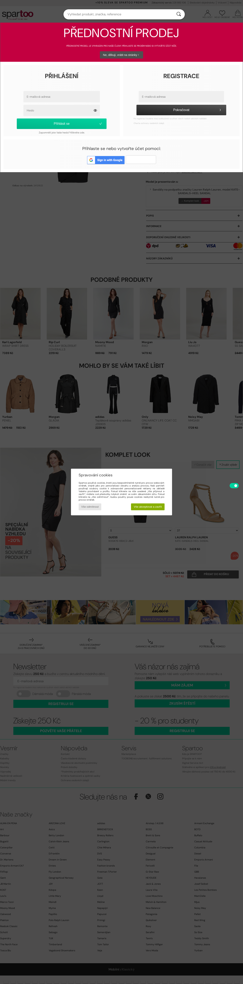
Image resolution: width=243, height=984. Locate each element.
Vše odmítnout (90, 506)
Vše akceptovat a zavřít (148, 506)
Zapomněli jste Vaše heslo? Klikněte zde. (62, 132)
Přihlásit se (78, 124)
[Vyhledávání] (179, 14)
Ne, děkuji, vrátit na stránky (121, 55)
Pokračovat (197, 110)
